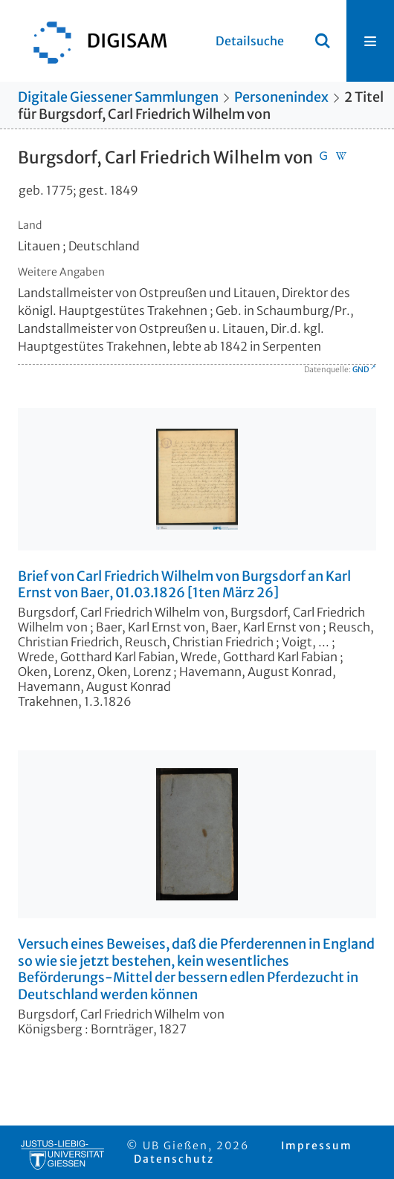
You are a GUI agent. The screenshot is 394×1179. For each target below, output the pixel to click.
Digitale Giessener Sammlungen (118, 96)
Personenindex (281, 96)
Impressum (316, 1145)
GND (360, 369)
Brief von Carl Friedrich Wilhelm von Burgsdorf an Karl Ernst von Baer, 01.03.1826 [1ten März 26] (184, 585)
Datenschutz (174, 1159)
